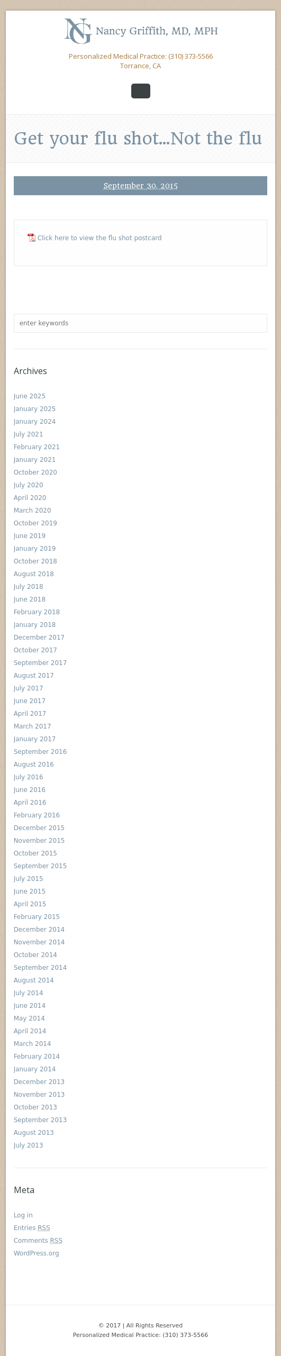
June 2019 (30, 536)
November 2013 (39, 1094)
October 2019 (35, 523)
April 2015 (30, 904)
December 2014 (39, 929)
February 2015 (37, 917)
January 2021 (35, 459)
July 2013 (28, 1145)
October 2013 (35, 1107)
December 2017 (39, 637)
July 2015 (28, 878)
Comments (38, 1240)
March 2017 (32, 726)
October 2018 (35, 561)
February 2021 (37, 447)
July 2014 (28, 993)
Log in (23, 1215)
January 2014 (35, 1069)
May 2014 (29, 1018)
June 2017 (30, 701)
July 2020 (28, 485)
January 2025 (35, 409)
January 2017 (35, 739)
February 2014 (37, 1056)
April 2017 (30, 713)
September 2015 (40, 866)
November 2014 (39, 942)
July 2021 (28, 434)
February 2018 (37, 612)
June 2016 (30, 790)
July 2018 (28, 586)
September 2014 (40, 967)
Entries (32, 1228)
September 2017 (40, 663)
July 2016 (28, 777)
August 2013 (34, 1132)
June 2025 (30, 396)
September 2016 (40, 752)
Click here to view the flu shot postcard (100, 238)
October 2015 (35, 853)
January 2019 (35, 548)
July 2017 (28, 688)
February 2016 (37, 815)
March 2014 (32, 1044)
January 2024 (35, 421)
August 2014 (34, 980)
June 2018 (30, 599)
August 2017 (34, 675)
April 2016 (30, 802)
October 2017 (35, 650)
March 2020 (32, 510)
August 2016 (34, 764)
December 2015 (39, 828)
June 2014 (30, 1005)
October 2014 (35, 955)
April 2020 (30, 498)
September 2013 (40, 1120)
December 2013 (39, 1082)
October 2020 (35, 472)
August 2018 (34, 574)
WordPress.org (36, 1253)
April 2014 (30, 1031)
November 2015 (39, 840)
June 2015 (30, 891)
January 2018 (35, 625)
